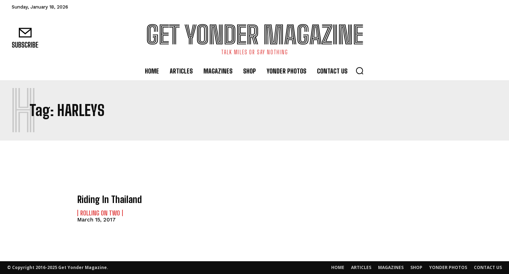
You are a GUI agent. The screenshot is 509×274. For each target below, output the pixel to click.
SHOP (416, 267)
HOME (337, 267)
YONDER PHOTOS (448, 267)
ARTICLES (361, 267)
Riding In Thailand (107, 199)
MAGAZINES (391, 267)
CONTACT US (488, 267)
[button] (359, 70)
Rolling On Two (100, 212)
